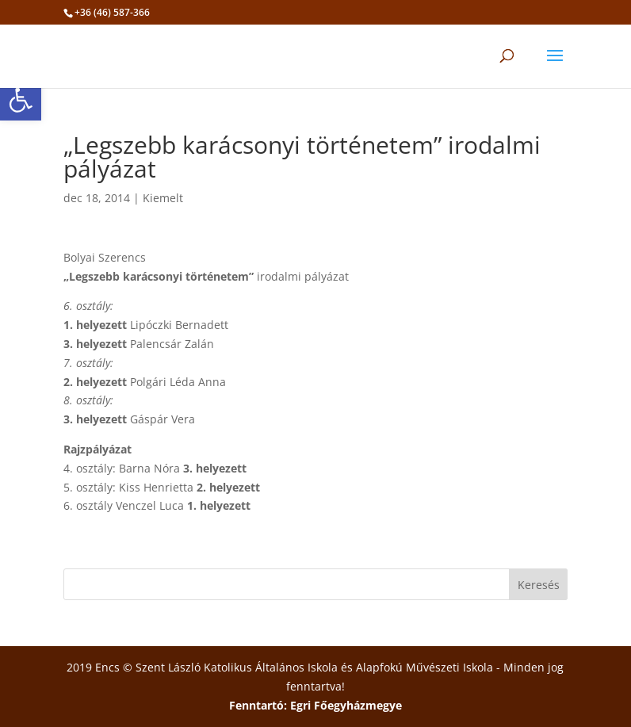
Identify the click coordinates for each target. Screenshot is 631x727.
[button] (20, 100)
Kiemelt (163, 197)
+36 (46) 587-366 (112, 12)
